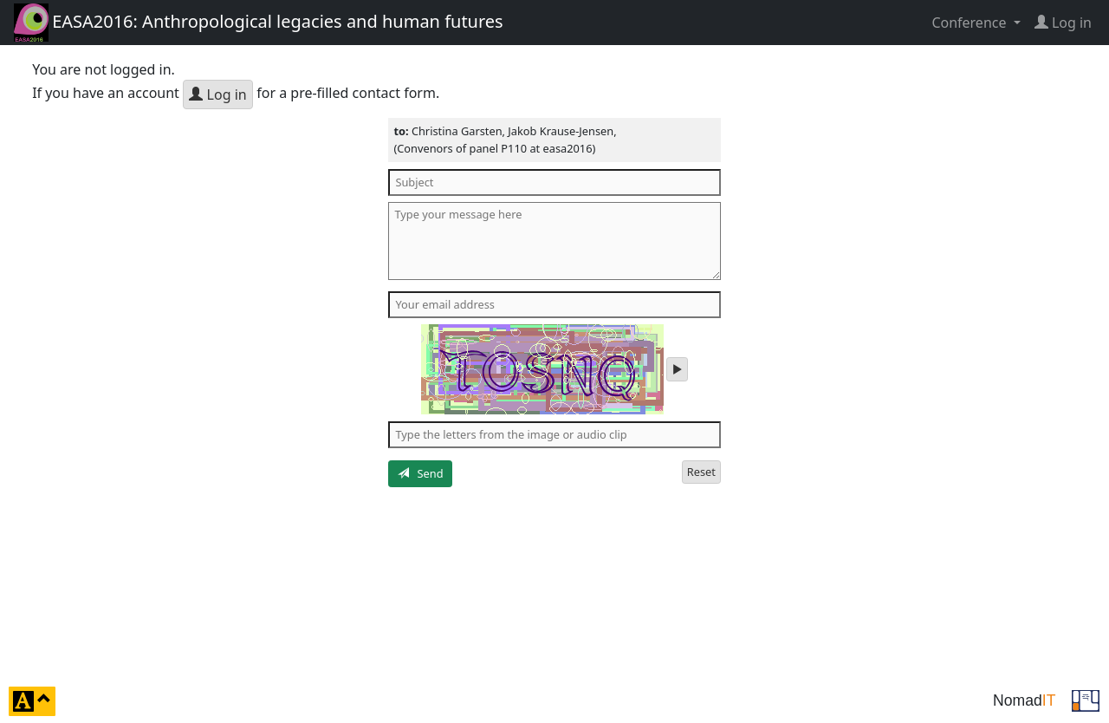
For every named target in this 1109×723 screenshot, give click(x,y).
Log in (217, 94)
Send (421, 473)
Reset (701, 471)
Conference (970, 22)
